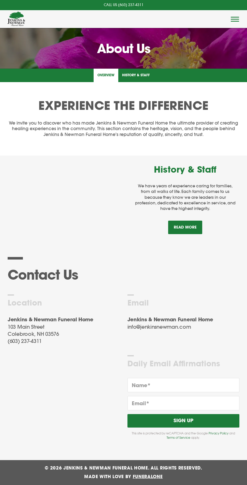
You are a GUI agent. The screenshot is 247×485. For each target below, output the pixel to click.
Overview (105, 75)
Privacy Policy (218, 433)
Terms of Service (178, 437)
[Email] (183, 403)
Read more (188, 225)
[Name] (183, 385)
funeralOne (148, 477)
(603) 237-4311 (130, 5)
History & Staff (136, 75)
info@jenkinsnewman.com (159, 327)
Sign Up (183, 420)
